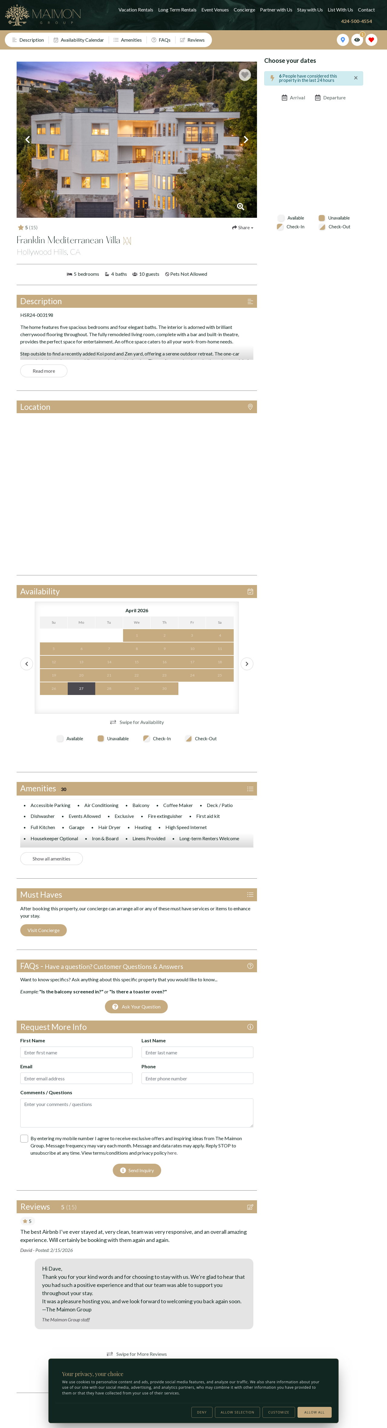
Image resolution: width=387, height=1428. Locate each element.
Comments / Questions (46, 1092)
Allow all (314, 1412)
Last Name (153, 1040)
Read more (44, 371)
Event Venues (215, 9)
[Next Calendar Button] (247, 664)
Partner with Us (276, 9)
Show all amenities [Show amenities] (51, 858)
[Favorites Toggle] (371, 40)
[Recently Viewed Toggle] (357, 40)
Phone (148, 1066)
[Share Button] (243, 227)
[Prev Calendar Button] (26, 664)
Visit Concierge (44, 930)
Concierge (244, 9)
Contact (366, 9)
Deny (202, 1412)
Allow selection (237, 1412)
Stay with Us (310, 9)
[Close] (356, 77)
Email (26, 1066)
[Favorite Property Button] (245, 75)
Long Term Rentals (177, 9)
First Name (32, 1040)
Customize (278, 1412)
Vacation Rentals (136, 9)
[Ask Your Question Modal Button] (136, 1006)
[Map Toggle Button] (343, 40)
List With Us (340, 9)
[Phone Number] (359, 21)
